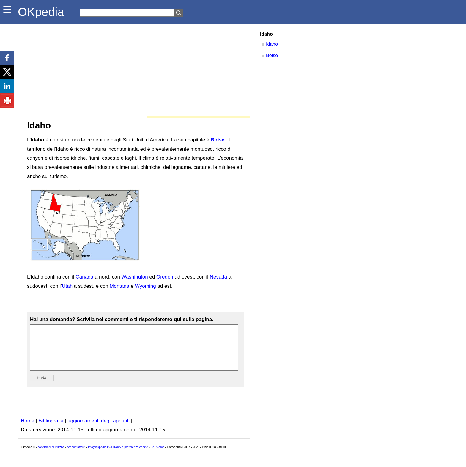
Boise (217, 140)
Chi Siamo (157, 456)
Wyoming (145, 286)
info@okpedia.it (98, 456)
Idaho (272, 44)
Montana (119, 286)
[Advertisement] (134, 68)
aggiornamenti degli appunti (98, 430)
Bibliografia (50, 430)
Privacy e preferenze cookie (129, 456)
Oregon (164, 277)
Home (27, 430)
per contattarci (76, 456)
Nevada (218, 277)
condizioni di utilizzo (51, 456)
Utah (67, 286)
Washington (135, 277)
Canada (85, 277)
